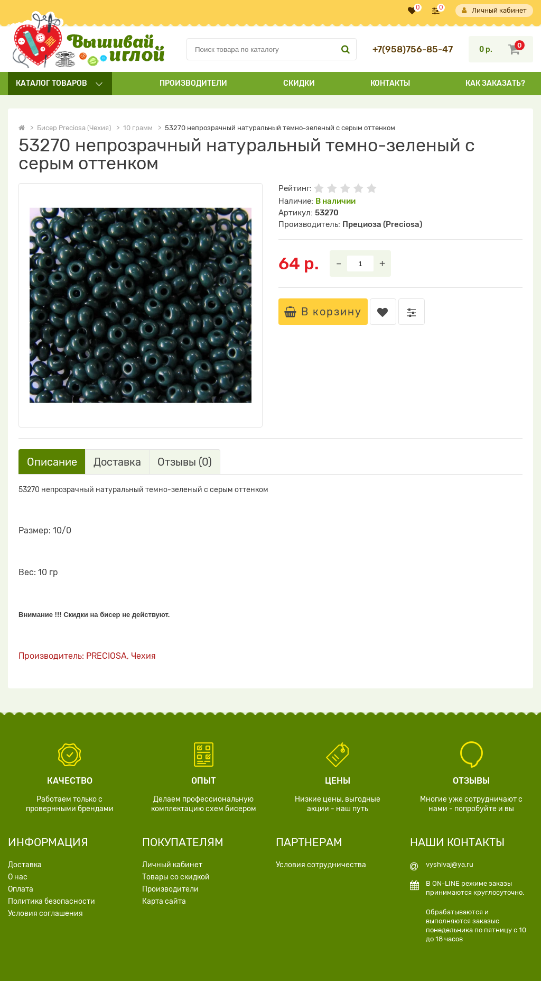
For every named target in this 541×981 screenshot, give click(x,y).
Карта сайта (164, 901)
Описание (52, 462)
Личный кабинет (494, 10)
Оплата (20, 889)
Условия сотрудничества (321, 864)
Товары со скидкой (176, 877)
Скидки (299, 83)
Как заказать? (495, 83)
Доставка (117, 462)
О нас (17, 877)
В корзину (323, 311)
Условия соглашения (45, 913)
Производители (193, 83)
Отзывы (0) (184, 462)
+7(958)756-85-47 (412, 49)
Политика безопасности (51, 901)
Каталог (51, 83)
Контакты (390, 83)
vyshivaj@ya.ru (449, 864)
